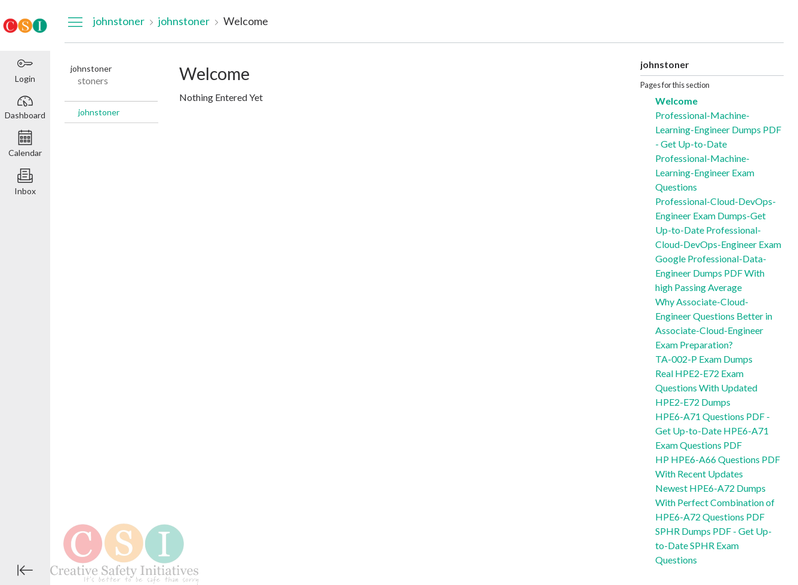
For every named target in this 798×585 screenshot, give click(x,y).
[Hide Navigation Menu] (75, 21)
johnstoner (98, 112)
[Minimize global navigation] (25, 570)
